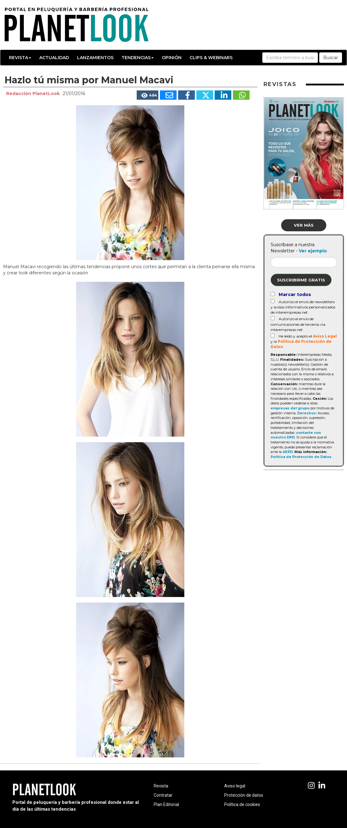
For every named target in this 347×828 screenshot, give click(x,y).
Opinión (172, 57)
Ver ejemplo (313, 251)
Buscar (330, 57)
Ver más (304, 225)
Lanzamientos (95, 57)
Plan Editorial (166, 804)
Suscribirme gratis (301, 279)
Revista (20, 57)
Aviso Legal (325, 336)
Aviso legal (234, 785)
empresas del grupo (290, 408)
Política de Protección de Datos (301, 457)
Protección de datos (243, 795)
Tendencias (138, 57)
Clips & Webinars (211, 57)
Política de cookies (242, 804)
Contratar (163, 795)
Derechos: (307, 413)
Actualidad (54, 57)
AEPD (288, 452)
